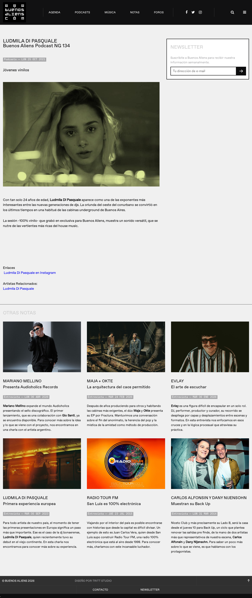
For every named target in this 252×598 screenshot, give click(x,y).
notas (134, 12)
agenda (54, 12)
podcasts (82, 12)
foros (159, 12)
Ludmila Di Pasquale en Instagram (30, 273)
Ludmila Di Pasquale (18, 289)
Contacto (100, 589)
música (110, 12)
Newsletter (150, 589)
